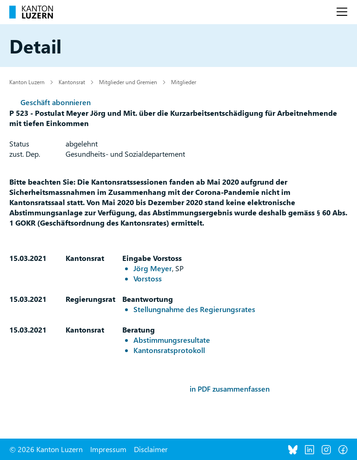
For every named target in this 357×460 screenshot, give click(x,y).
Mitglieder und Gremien (128, 82)
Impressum (108, 449)
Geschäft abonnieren (55, 102)
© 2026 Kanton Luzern (46, 449)
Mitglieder (183, 82)
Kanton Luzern (27, 82)
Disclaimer (151, 449)
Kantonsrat (72, 82)
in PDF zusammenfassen (230, 388)
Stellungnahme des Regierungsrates (194, 309)
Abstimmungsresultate (171, 340)
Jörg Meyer (152, 268)
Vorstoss (147, 278)
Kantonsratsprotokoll (169, 350)
